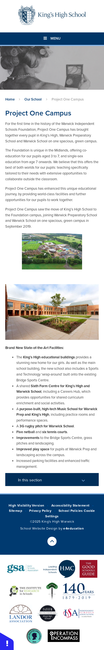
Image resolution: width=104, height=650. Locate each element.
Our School (33, 99)
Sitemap (15, 511)
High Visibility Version (26, 505)
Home (10, 99)
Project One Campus (68, 99)
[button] (7, 641)
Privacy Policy (40, 511)
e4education (73, 528)
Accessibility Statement (70, 505)
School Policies (71, 511)
